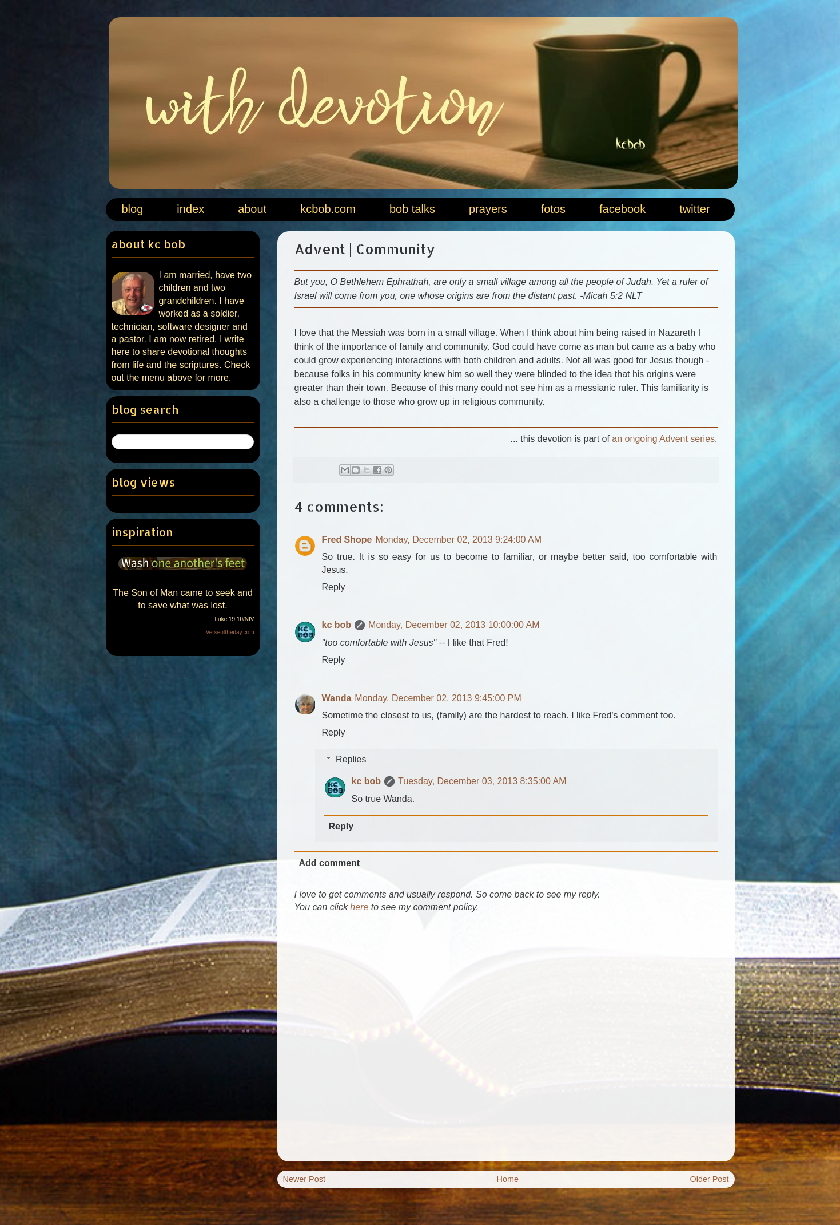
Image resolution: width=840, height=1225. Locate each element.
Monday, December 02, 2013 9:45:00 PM (438, 698)
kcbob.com (328, 209)
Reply (333, 587)
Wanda (337, 698)
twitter (694, 209)
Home (508, 1179)
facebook (622, 209)
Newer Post (304, 1179)
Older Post (709, 1179)
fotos (553, 209)
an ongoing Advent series (663, 439)
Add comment (329, 863)
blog (133, 209)
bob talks (412, 209)
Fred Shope (347, 539)
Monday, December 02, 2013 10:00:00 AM (453, 625)
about (252, 209)
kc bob (337, 625)
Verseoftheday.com (230, 632)
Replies (351, 759)
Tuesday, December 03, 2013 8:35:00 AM (482, 781)
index (190, 209)
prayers (488, 209)
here (359, 907)
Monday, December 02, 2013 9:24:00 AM (459, 539)
